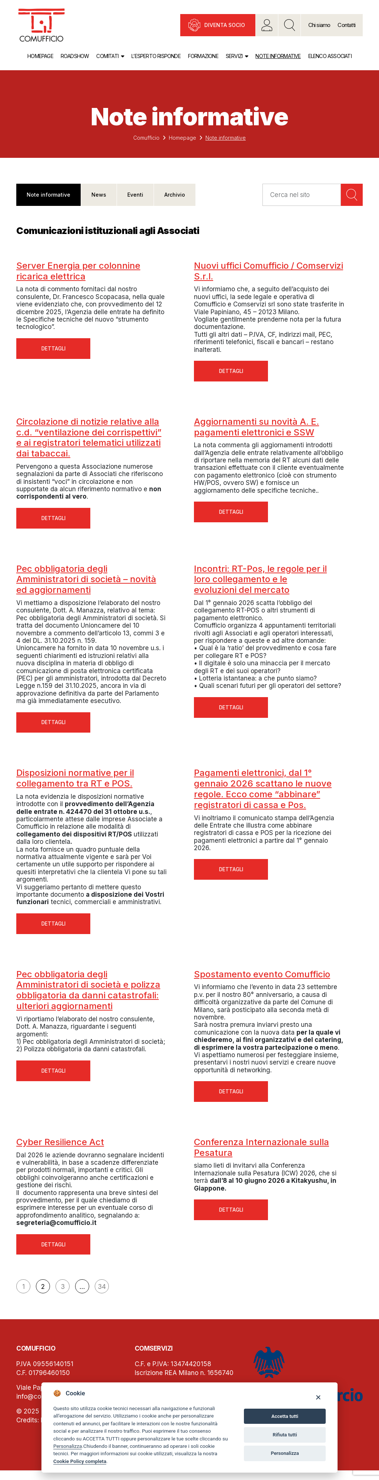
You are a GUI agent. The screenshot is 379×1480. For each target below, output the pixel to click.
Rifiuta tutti (285, 1434)
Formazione (203, 56)
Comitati (107, 56)
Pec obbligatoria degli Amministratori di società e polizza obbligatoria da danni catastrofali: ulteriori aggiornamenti (88, 996)
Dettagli (53, 349)
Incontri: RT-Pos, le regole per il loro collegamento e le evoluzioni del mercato (260, 582)
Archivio (174, 194)
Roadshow (75, 56)
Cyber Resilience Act (60, 1149)
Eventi (135, 194)
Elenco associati (330, 56)
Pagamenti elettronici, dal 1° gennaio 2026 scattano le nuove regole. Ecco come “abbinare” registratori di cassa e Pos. (263, 793)
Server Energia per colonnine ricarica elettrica (78, 271)
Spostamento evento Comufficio (262, 980)
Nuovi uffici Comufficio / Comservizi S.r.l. (268, 271)
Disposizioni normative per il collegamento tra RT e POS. (75, 783)
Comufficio (146, 138)
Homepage (40, 56)
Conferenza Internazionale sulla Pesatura (261, 1155)
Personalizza (67, 1446)
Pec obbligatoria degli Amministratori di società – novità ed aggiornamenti (86, 582)
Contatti (346, 24)
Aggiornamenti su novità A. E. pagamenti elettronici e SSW (256, 428)
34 (102, 1296)
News (98, 194)
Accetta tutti (284, 1416)
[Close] (318, 1397)
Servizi (234, 56)
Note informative (278, 56)
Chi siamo (319, 24)
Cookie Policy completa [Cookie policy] (79, 1461)
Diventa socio (224, 25)
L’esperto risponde (156, 56)
